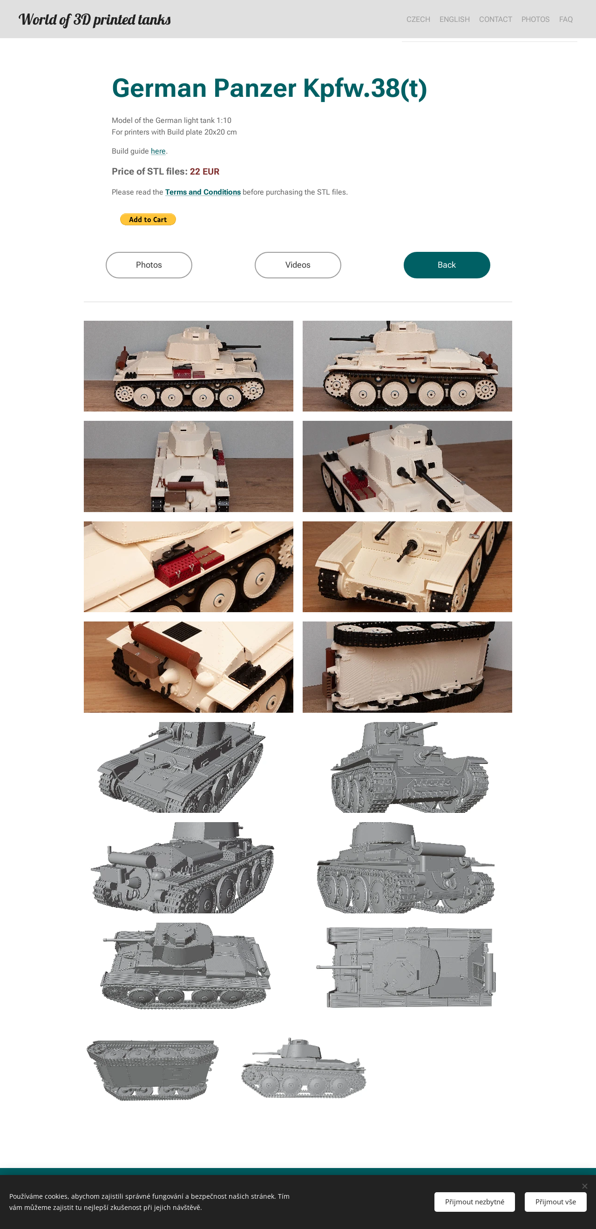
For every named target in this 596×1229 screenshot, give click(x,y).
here (158, 151)
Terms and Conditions (203, 192)
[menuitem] (390, 19)
